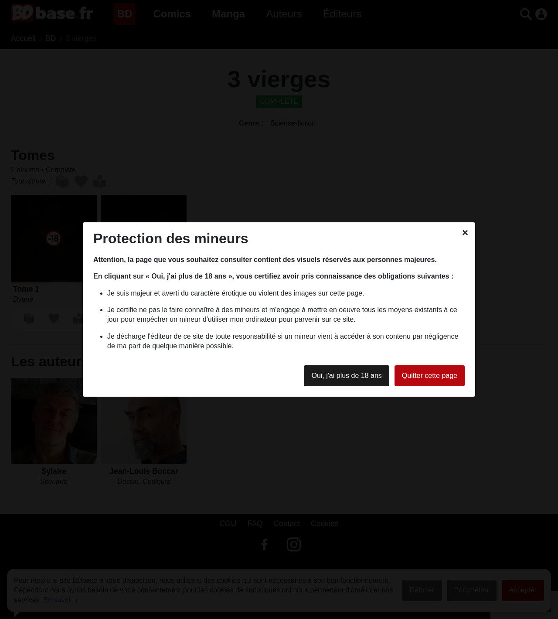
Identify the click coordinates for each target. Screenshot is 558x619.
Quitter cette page (429, 375)
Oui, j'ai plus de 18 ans (346, 375)
